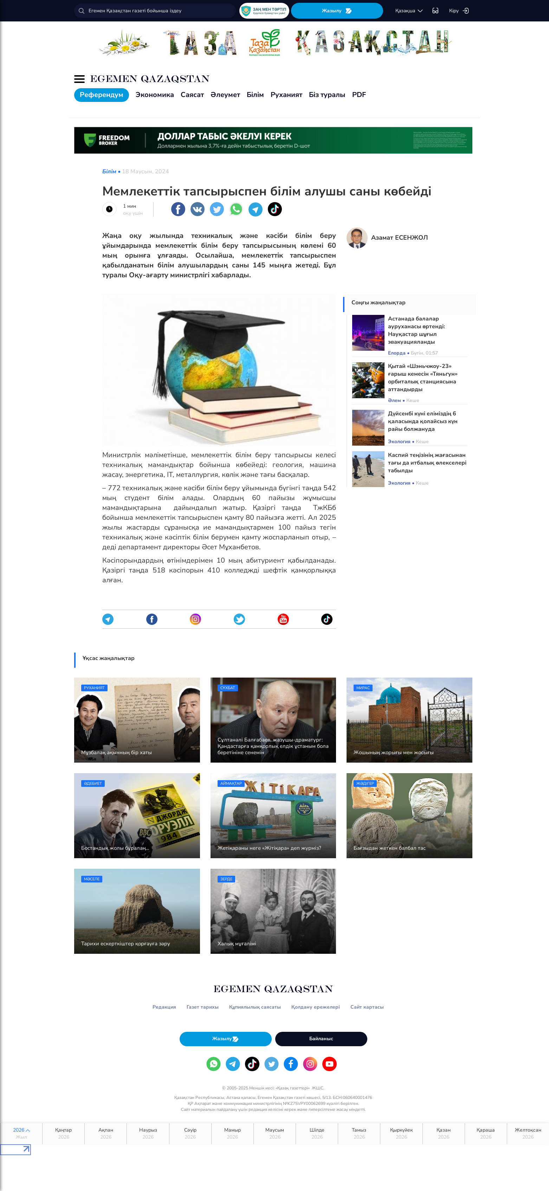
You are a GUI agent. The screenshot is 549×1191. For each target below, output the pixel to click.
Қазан (443, 1134)
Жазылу (337, 10)
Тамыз (359, 1134)
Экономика (155, 94)
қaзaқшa (409, 10)
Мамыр (232, 1134)
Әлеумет (225, 94)
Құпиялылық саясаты (255, 1007)
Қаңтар (63, 1134)
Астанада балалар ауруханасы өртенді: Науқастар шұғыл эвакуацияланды (416, 330)
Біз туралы (327, 94)
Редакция (164, 1007)
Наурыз (147, 1134)
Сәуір (190, 1134)
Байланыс (321, 1038)
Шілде (316, 1134)
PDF (359, 94)
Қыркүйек (401, 1134)
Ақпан (105, 1134)
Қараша (486, 1134)
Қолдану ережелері (315, 1007)
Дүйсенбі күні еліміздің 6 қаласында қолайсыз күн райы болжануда (423, 421)
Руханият (286, 94)
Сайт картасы (367, 1007)
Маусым (274, 1134)
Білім (255, 94)
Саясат (192, 94)
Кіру (459, 10)
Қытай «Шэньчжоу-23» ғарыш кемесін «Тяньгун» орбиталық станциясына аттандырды (423, 377)
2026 (21, 1134)
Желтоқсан (528, 1134)
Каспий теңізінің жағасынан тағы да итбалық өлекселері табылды (427, 462)
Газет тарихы (203, 1007)
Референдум (101, 94)
